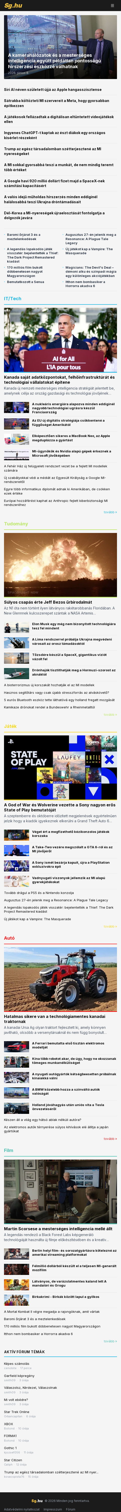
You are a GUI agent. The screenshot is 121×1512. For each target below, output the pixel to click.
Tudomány (16, 523)
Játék (10, 726)
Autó (9, 938)
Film (8, 1150)
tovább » (110, 512)
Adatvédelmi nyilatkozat (22, 1509)
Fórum (70, 1509)
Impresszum (53, 1509)
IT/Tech (12, 298)
